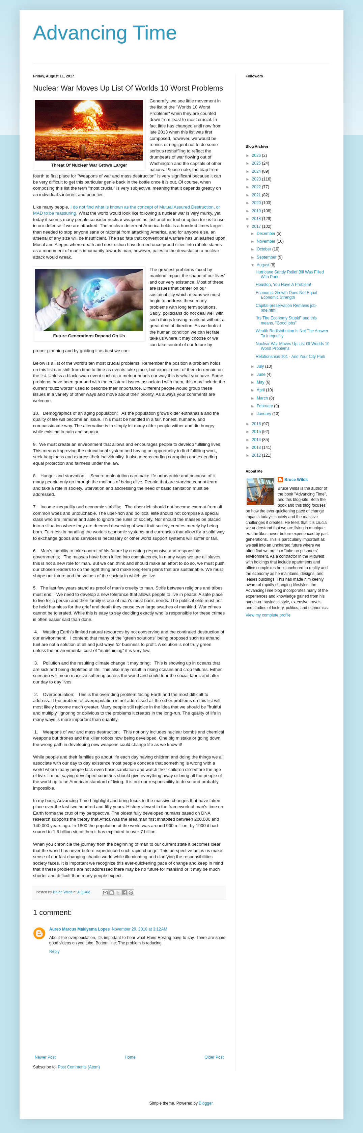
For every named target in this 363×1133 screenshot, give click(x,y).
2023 (257, 179)
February (265, 406)
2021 (257, 195)
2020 (257, 202)
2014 (257, 439)
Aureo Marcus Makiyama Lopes (79, 929)
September (267, 257)
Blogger (206, 1103)
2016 (257, 423)
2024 (257, 171)
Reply (54, 951)
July (261, 366)
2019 (257, 211)
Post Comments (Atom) (79, 1067)
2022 (257, 187)
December (267, 233)
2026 (257, 155)
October (264, 249)
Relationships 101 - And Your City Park (290, 356)
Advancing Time (105, 32)
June (262, 374)
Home (130, 1057)
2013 (257, 447)
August (264, 265)
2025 (257, 163)
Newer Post (45, 1057)
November (267, 241)
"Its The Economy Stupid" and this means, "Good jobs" (286, 320)
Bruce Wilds (296, 479)
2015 (257, 431)
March (263, 398)
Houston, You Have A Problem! (283, 284)
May (261, 382)
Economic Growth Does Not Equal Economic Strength (286, 295)
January (264, 413)
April (261, 390)
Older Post (214, 1057)
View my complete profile (268, 615)
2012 (257, 455)
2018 (257, 218)
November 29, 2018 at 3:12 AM (139, 929)
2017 (257, 226)
